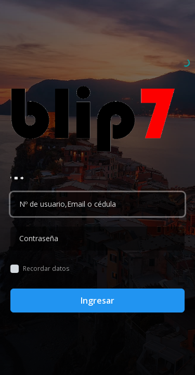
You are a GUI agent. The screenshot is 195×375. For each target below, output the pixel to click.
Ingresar (97, 300)
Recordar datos (46, 269)
